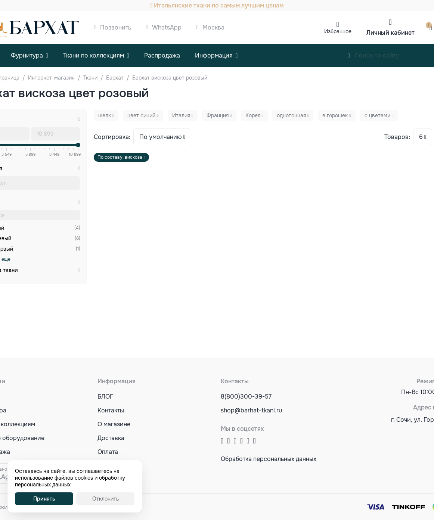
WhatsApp (167, 27)
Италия (181, 115)
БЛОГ (105, 396)
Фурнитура (27, 55)
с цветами (377, 115)
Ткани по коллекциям (93, 55)
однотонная (291, 115)
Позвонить (115, 27)
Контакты (110, 410)
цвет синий (141, 115)
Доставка (110, 438)
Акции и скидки (119, 479)
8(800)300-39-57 (246, 396)
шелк (104, 115)
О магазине (113, 424)
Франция (218, 115)
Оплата (107, 452)
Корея (252, 115)
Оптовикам (113, 466)
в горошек (335, 115)
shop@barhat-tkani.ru (251, 410)
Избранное (337, 31)
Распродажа (162, 55)
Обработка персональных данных (268, 459)
